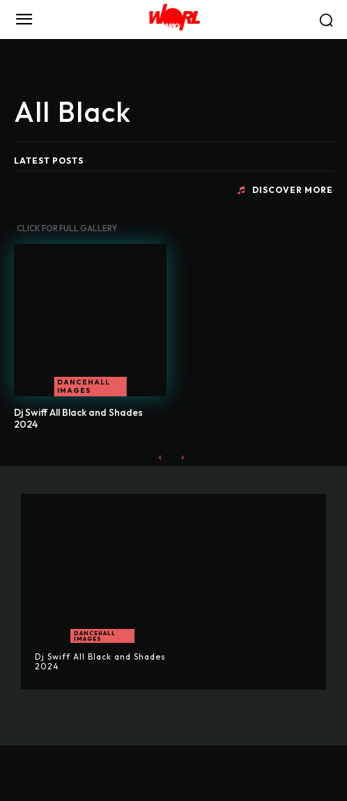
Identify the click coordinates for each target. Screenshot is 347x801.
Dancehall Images (83, 386)
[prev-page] (160, 457)
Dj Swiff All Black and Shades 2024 (78, 418)
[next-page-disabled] (182, 457)
